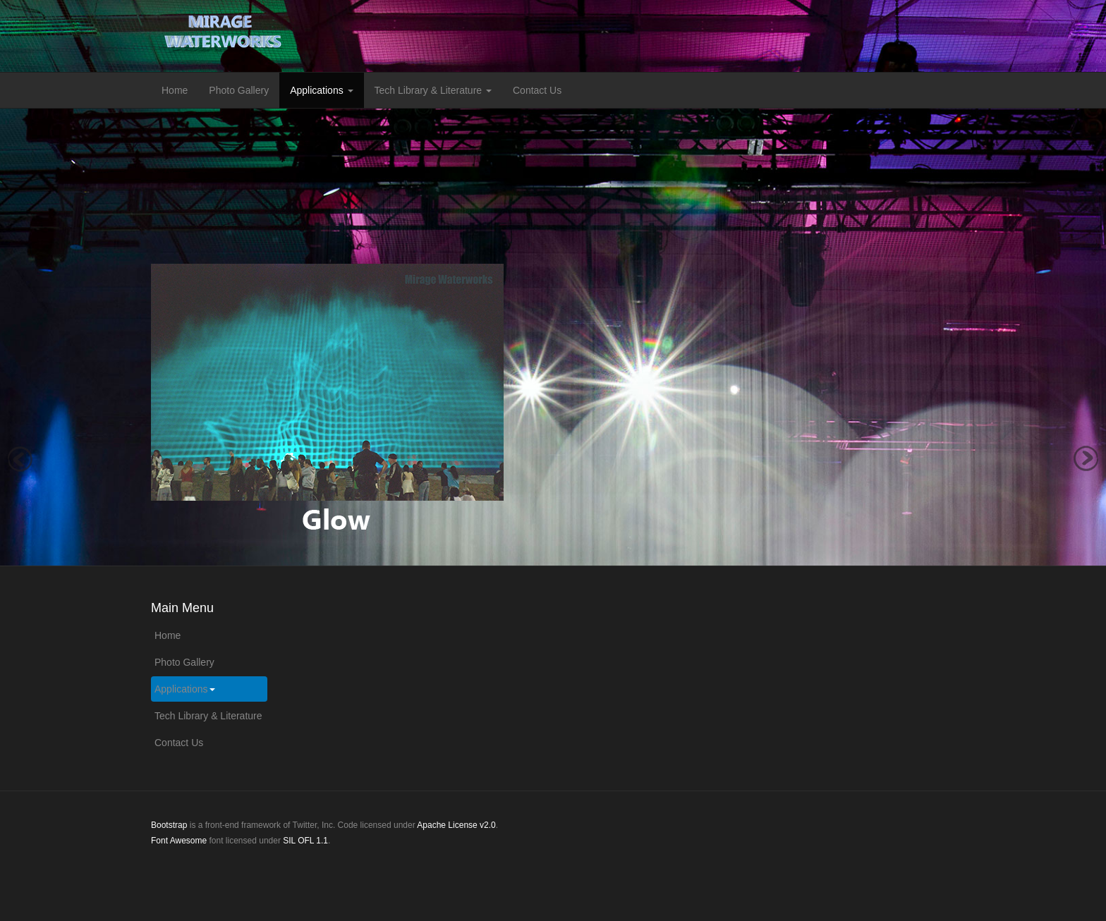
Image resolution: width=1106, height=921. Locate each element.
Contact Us (537, 90)
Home (175, 90)
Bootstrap (169, 825)
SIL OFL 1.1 (305, 841)
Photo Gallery (239, 90)
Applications (321, 90)
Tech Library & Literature (433, 90)
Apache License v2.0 (456, 825)
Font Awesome (179, 841)
